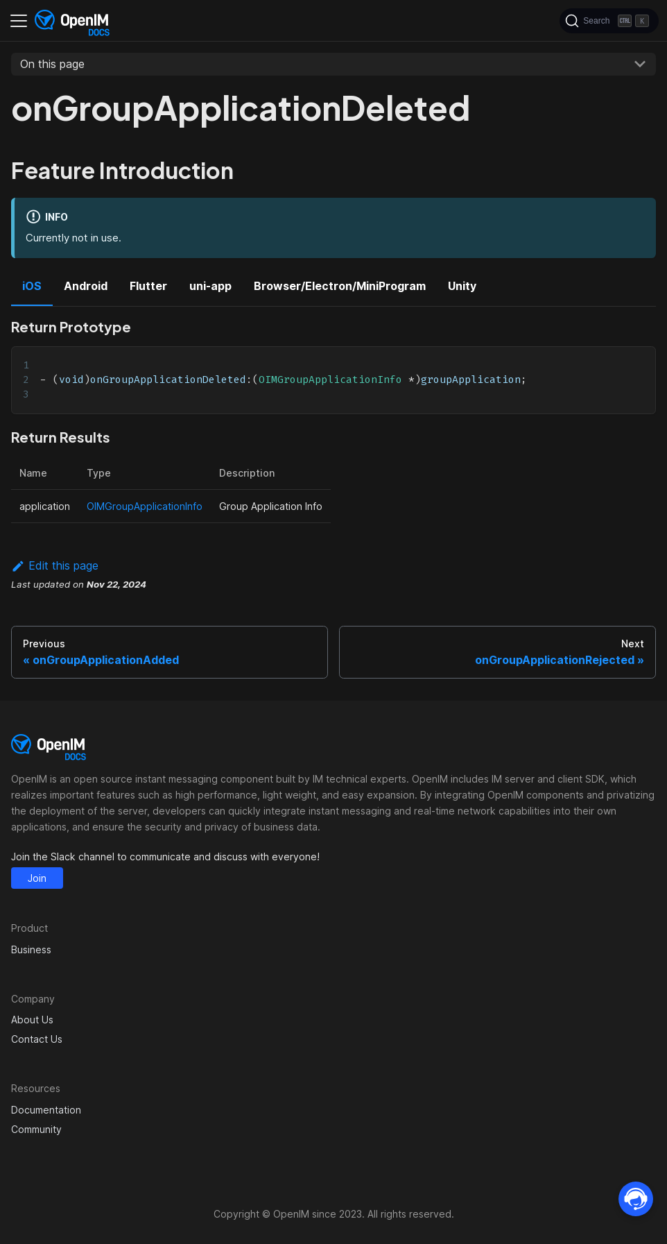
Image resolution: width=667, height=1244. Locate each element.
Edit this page (54, 565)
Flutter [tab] (148, 286)
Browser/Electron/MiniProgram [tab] (340, 286)
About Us (32, 1019)
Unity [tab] (462, 286)
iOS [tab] (32, 286)
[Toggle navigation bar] (18, 20)
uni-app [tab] (210, 286)
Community (36, 1129)
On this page (52, 64)
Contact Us (36, 1039)
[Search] (609, 20)
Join (37, 878)
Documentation (46, 1110)
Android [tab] (85, 286)
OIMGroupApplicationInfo (144, 506)
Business (31, 949)
